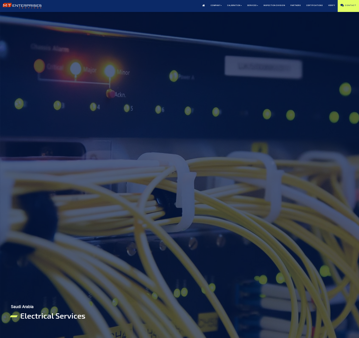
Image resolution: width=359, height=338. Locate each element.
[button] (216, 6)
